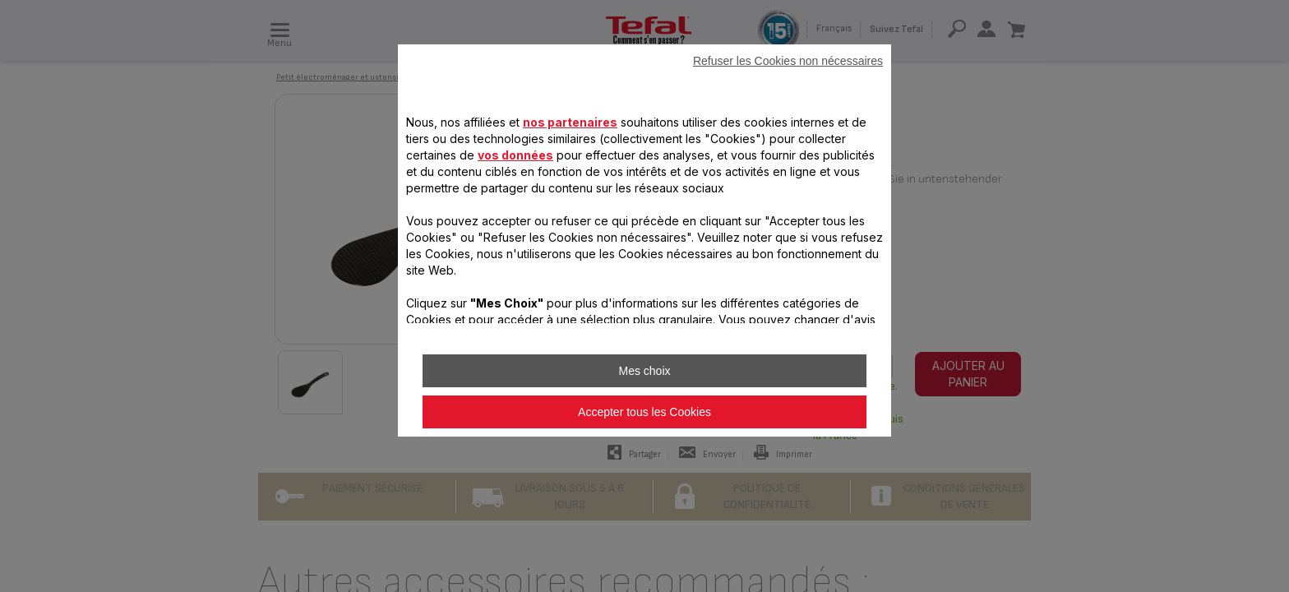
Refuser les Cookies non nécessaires (788, 60)
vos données (515, 155)
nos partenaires (570, 122)
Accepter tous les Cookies (644, 412)
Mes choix (644, 370)
